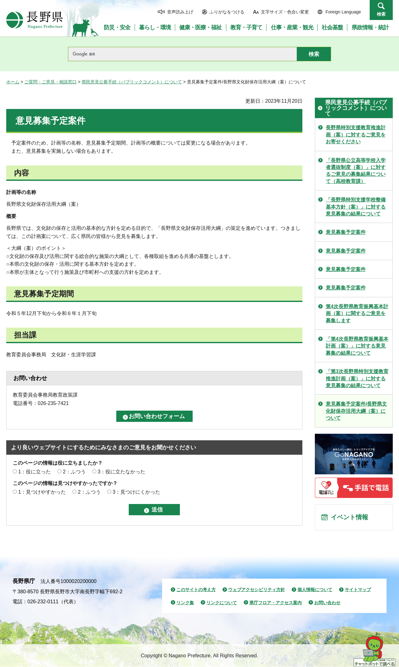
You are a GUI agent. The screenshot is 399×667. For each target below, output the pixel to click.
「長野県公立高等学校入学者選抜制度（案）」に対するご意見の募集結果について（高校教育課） (356, 171)
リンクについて (221, 602)
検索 (381, 14)
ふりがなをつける (226, 11)
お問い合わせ (327, 602)
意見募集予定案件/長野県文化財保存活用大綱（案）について (356, 411)
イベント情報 (349, 517)
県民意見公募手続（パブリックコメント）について (132, 81)
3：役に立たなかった (121, 471)
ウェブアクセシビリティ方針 (256, 589)
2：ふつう (74, 471)
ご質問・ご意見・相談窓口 (50, 81)
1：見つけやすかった (42, 492)
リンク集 (185, 602)
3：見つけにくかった (136, 492)
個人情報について (314, 589)
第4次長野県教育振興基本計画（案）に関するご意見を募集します (357, 313)
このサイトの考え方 (196, 589)
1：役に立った (34, 471)
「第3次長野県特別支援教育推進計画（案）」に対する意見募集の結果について (357, 378)
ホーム (12, 81)
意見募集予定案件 (346, 232)
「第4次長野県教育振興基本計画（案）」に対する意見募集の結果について (357, 346)
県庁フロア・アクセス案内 (275, 602)
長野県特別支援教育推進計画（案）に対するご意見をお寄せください (356, 134)
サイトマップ (358, 589)
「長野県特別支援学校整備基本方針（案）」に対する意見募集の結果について (356, 206)
